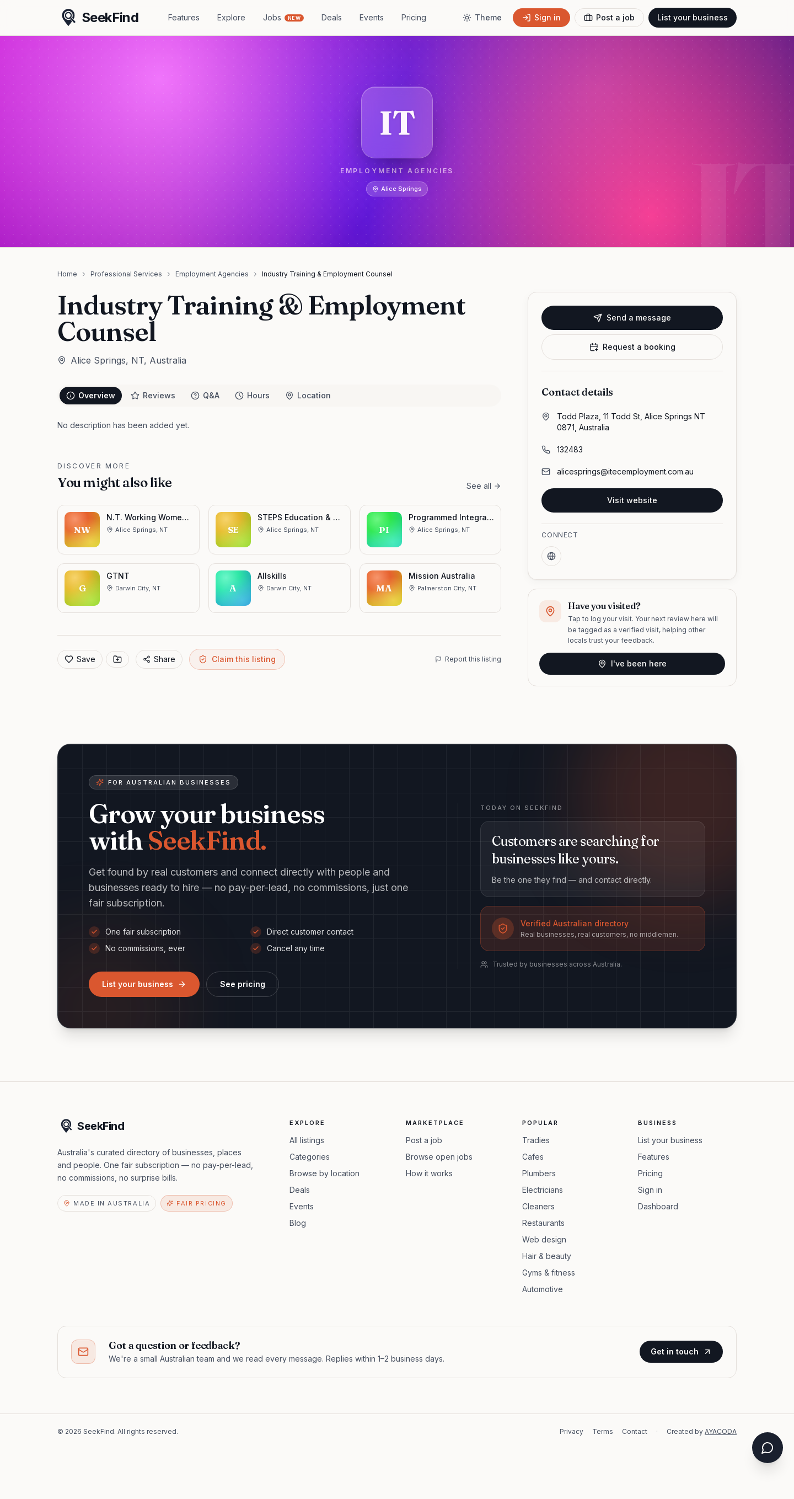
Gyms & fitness (548, 1272)
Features (184, 17)
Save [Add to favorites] (80, 659)
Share (159, 659)
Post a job (424, 1140)
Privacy (571, 1431)
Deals (331, 17)
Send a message (632, 317)
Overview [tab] (90, 395)
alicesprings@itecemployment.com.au (625, 471)
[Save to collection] (117, 659)
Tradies (536, 1140)
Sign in (650, 1189)
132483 (570, 449)
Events (372, 17)
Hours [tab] (252, 395)
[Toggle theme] (482, 17)
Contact (634, 1431)
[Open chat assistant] (767, 1448)
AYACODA (721, 1431)
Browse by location (324, 1173)
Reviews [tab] (153, 395)
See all (483, 485)
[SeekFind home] (97, 18)
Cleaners (538, 1206)
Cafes (533, 1156)
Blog (297, 1223)
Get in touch (681, 1351)
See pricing (242, 984)
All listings (306, 1140)
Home (67, 274)
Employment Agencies (212, 274)
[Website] (551, 556)
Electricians (542, 1189)
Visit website (632, 500)
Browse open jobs (439, 1156)
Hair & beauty (546, 1256)
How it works (429, 1173)
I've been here (632, 663)
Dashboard (658, 1206)
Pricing (413, 17)
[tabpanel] (279, 425)
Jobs (283, 17)
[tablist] (279, 396)
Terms (602, 1431)
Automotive (542, 1289)
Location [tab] (308, 395)
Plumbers (539, 1173)
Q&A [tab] (205, 395)
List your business (692, 17)
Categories (309, 1156)
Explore (231, 17)
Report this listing (468, 659)
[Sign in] (541, 17)
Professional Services (126, 274)
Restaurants (543, 1223)
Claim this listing (237, 659)
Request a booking (632, 346)
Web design (544, 1239)
